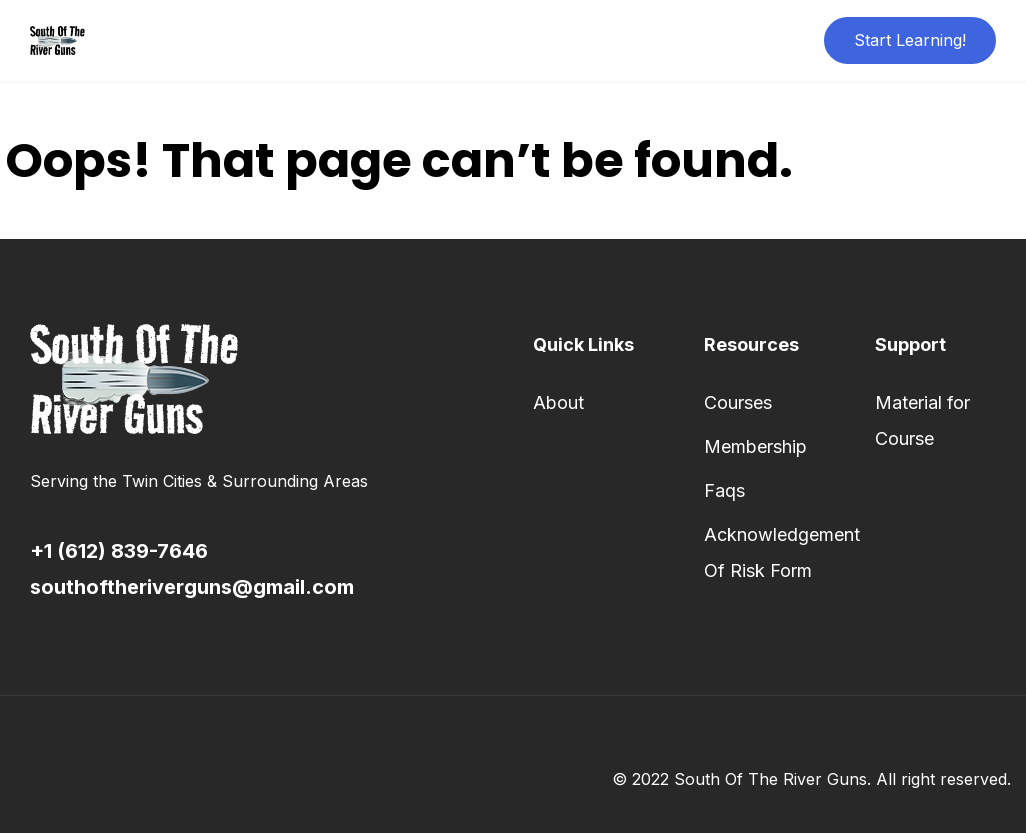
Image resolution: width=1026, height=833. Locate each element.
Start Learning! (910, 40)
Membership (755, 446)
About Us (454, 40)
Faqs (724, 490)
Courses (738, 402)
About (558, 402)
